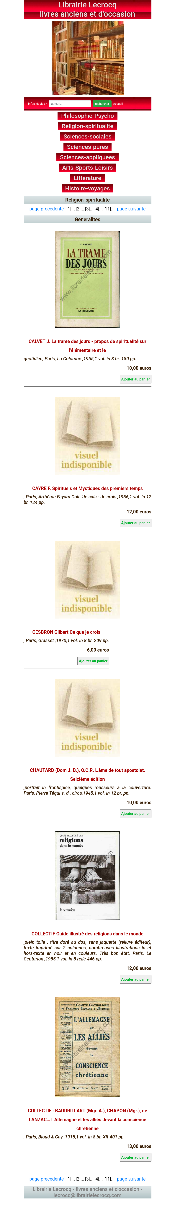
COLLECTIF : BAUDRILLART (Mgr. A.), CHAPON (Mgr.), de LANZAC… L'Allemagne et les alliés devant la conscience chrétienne (87, 1119)
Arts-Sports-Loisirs (87, 167)
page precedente (46, 208)
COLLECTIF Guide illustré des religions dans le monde (87, 934)
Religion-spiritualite (87, 126)
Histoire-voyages (87, 188)
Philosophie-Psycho (87, 115)
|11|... (109, 208)
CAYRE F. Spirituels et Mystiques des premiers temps (87, 488)
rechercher (102, 104)
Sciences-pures (87, 146)
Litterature (87, 178)
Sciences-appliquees (87, 157)
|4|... (98, 208)
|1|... (70, 208)
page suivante (131, 208)
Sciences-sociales (87, 136)
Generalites (87, 219)
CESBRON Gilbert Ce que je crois (66, 632)
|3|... (89, 208)
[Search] (70, 103)
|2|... (80, 208)
